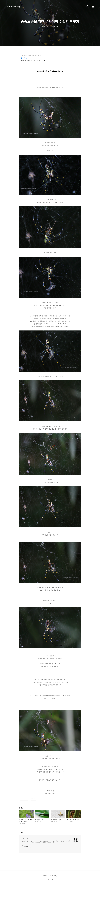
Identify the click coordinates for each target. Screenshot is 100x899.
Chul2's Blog (13, 6)
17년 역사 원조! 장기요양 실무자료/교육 (33, 60)
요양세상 (24, 58)
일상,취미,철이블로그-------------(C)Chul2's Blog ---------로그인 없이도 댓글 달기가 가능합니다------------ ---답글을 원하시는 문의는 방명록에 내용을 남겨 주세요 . (47, 842)
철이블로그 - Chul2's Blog (50, 876)
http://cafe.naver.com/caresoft (30, 55)
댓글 (21, 832)
